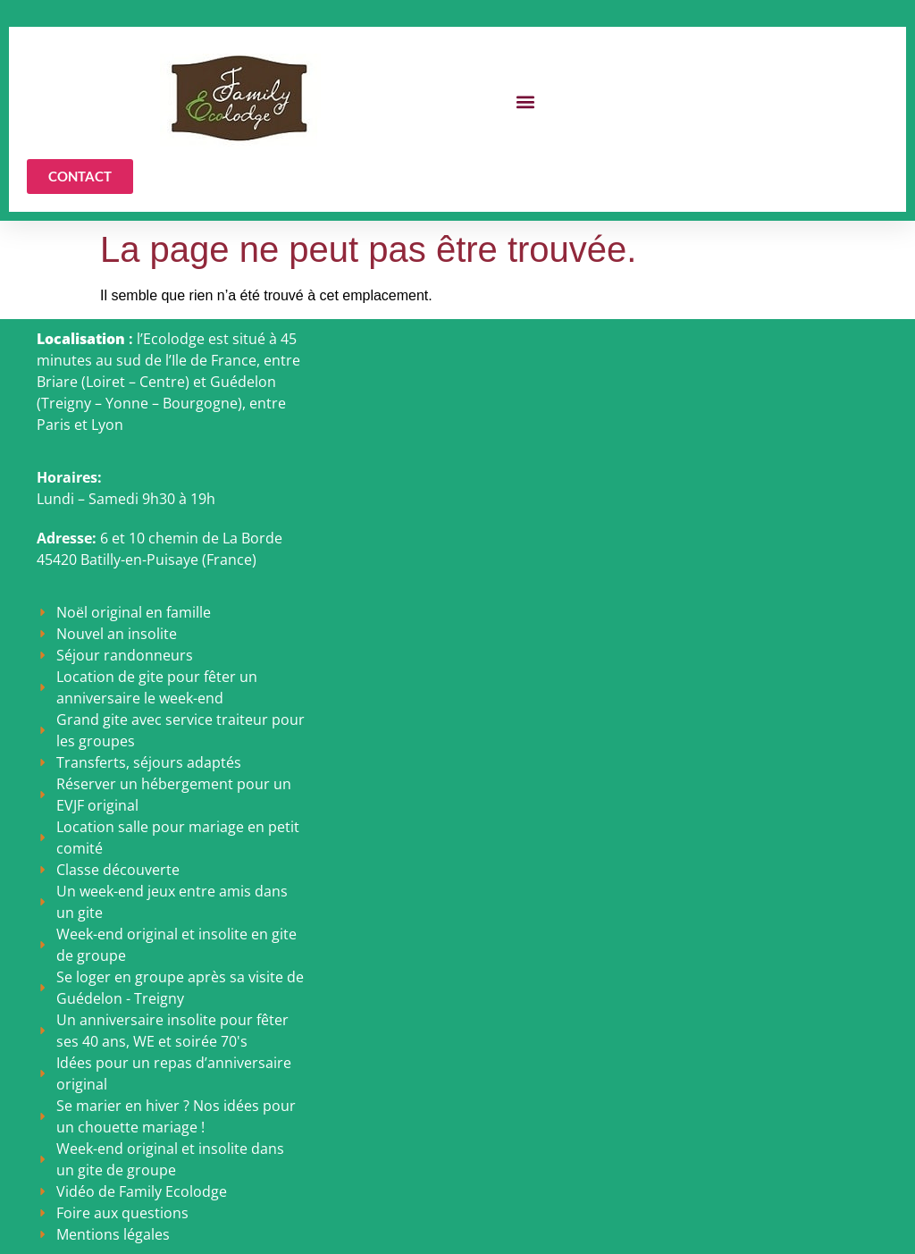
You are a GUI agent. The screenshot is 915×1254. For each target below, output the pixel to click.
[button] (526, 102)
